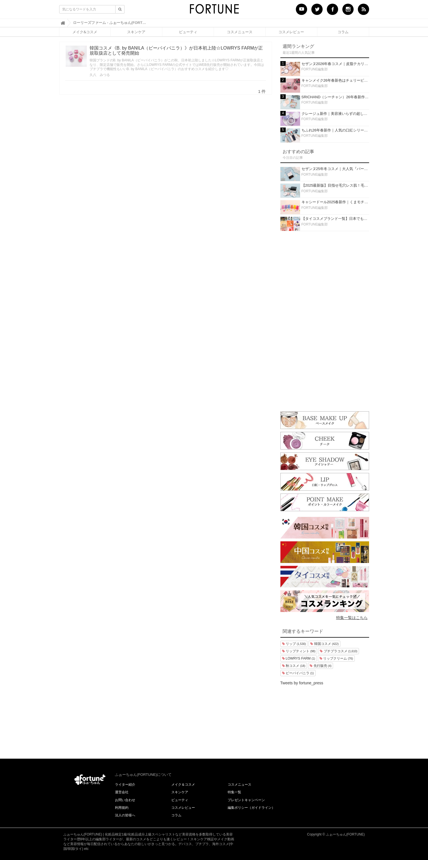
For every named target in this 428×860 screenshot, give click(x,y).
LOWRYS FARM (298, 658)
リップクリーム (336, 658)
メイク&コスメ (84, 31)
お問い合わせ (125, 800)
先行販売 (320, 666)
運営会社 (121, 792)
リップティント (299, 651)
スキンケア (136, 31)
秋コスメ (293, 666)
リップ (294, 644)
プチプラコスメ (338, 651)
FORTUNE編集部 (314, 69)
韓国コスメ (324, 644)
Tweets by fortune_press (301, 683)
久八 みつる (100, 75)
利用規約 (121, 808)
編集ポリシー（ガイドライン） (251, 808)
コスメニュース (239, 31)
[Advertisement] (324, 319)
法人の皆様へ (125, 815)
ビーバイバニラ (298, 673)
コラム (343, 31)
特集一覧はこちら (352, 617)
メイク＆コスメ (183, 785)
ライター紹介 (125, 785)
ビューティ (188, 31)
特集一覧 (234, 792)
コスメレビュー (291, 31)
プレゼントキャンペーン (246, 800)
